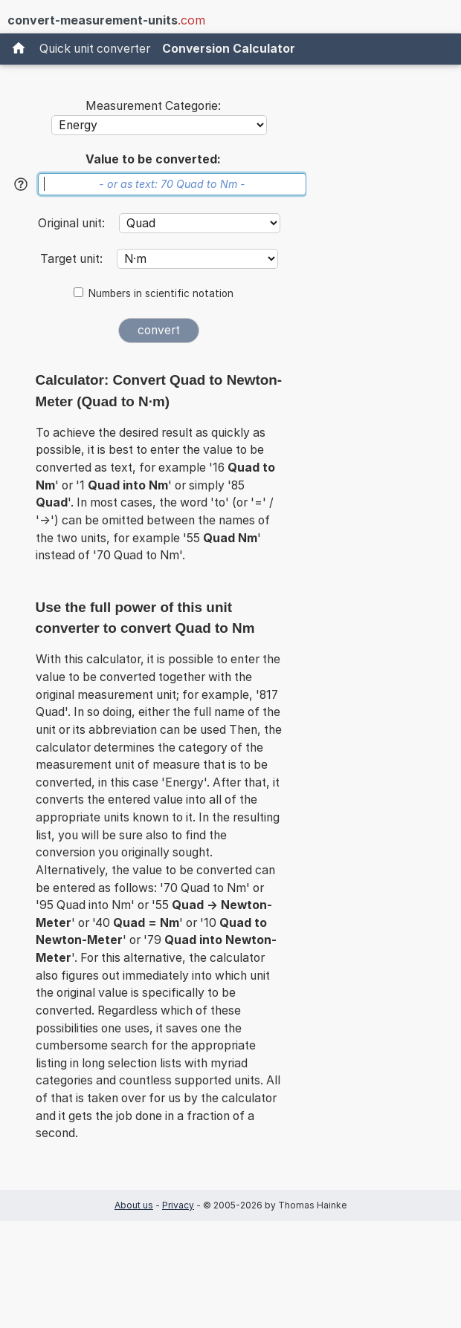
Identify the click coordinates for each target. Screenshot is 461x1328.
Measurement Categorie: (153, 106)
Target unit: (73, 259)
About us (134, 1205)
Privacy (178, 1205)
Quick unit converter (94, 49)
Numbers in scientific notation (160, 293)
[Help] (21, 184)
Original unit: (73, 223)
